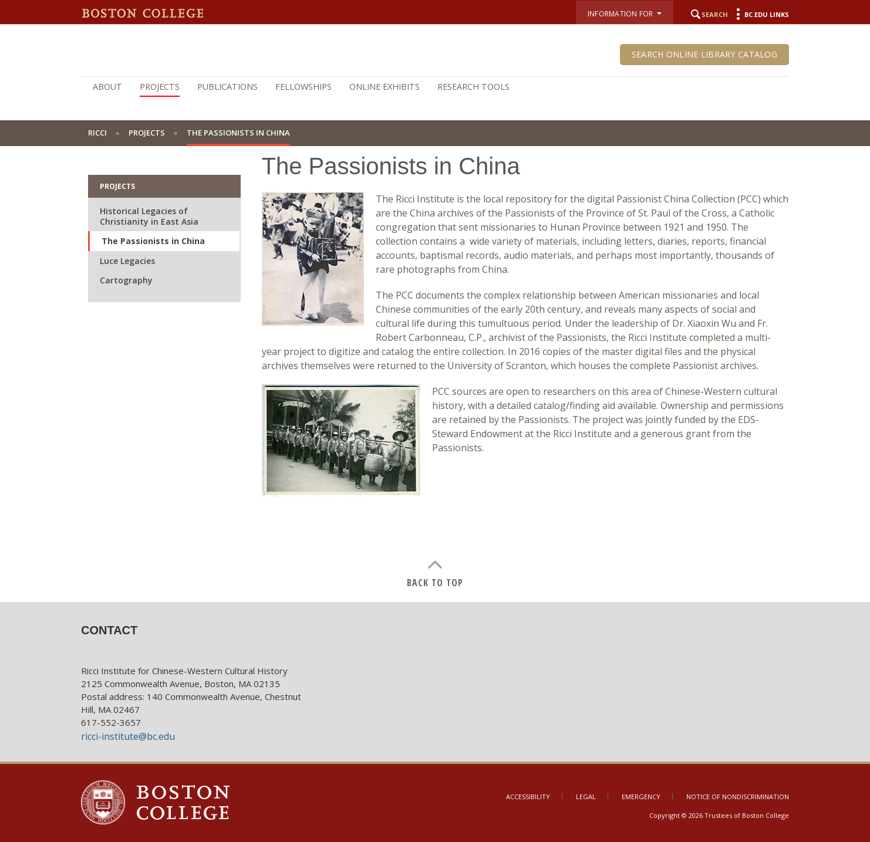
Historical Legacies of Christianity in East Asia (149, 216)
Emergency (641, 796)
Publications (227, 86)
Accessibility (528, 796)
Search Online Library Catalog (704, 54)
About (107, 86)
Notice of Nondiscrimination (737, 796)
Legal (586, 796)
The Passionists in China (153, 240)
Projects (160, 86)
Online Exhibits (384, 86)
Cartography (126, 280)
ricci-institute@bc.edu (128, 736)
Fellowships (303, 86)
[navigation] (435, 87)
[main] (435, 362)
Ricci (97, 132)
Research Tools (473, 86)
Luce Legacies (127, 260)
